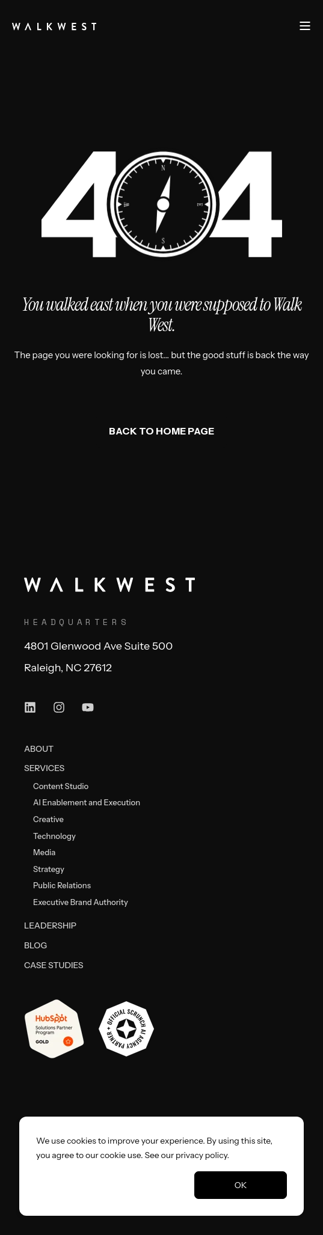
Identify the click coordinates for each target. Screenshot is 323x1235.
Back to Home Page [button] (161, 431)
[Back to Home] (54, 25)
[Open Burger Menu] (305, 26)
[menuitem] (39, 748)
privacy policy (201, 1155)
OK (241, 1185)
